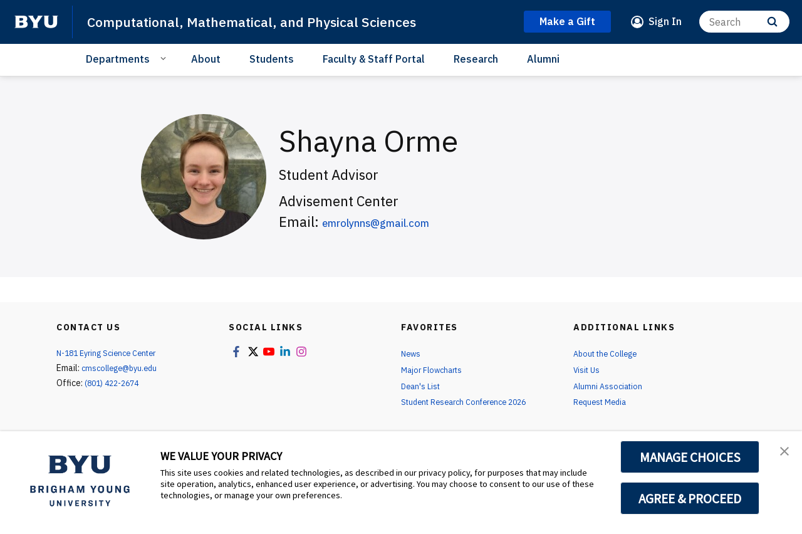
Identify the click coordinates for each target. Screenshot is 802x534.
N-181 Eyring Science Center (112, 353)
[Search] (744, 22)
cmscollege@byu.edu (123, 368)
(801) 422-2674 (115, 383)
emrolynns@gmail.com (394, 221)
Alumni (543, 59)
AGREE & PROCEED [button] (690, 498)
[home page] (36, 22)
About (206, 59)
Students (271, 59)
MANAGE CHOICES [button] (690, 457)
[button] (781, 453)
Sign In (665, 21)
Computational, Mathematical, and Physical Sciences (269, 21)
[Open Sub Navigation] (165, 58)
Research (476, 59)
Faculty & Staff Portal (374, 59)
